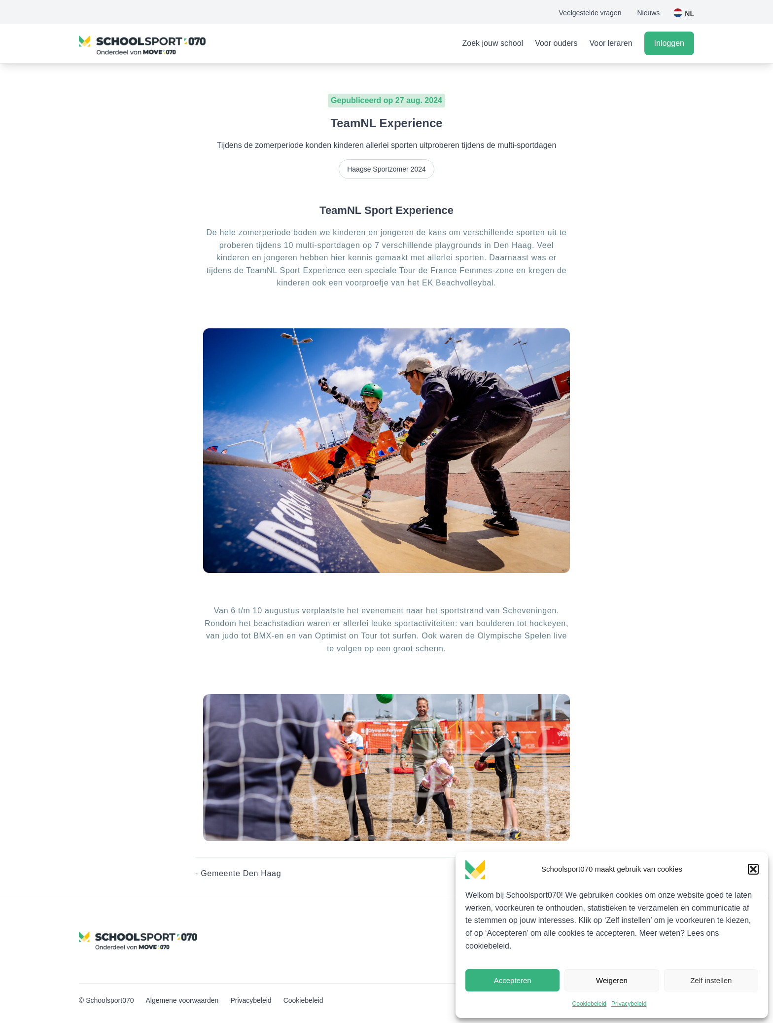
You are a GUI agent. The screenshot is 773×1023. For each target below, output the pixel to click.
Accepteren (512, 980)
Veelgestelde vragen (590, 13)
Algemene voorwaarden (182, 1000)
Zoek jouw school (493, 43)
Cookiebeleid (589, 1003)
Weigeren (612, 980)
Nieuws (648, 13)
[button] (753, 869)
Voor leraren (610, 43)
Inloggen (669, 43)
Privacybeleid (628, 1003)
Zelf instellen (711, 980)
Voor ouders (556, 43)
